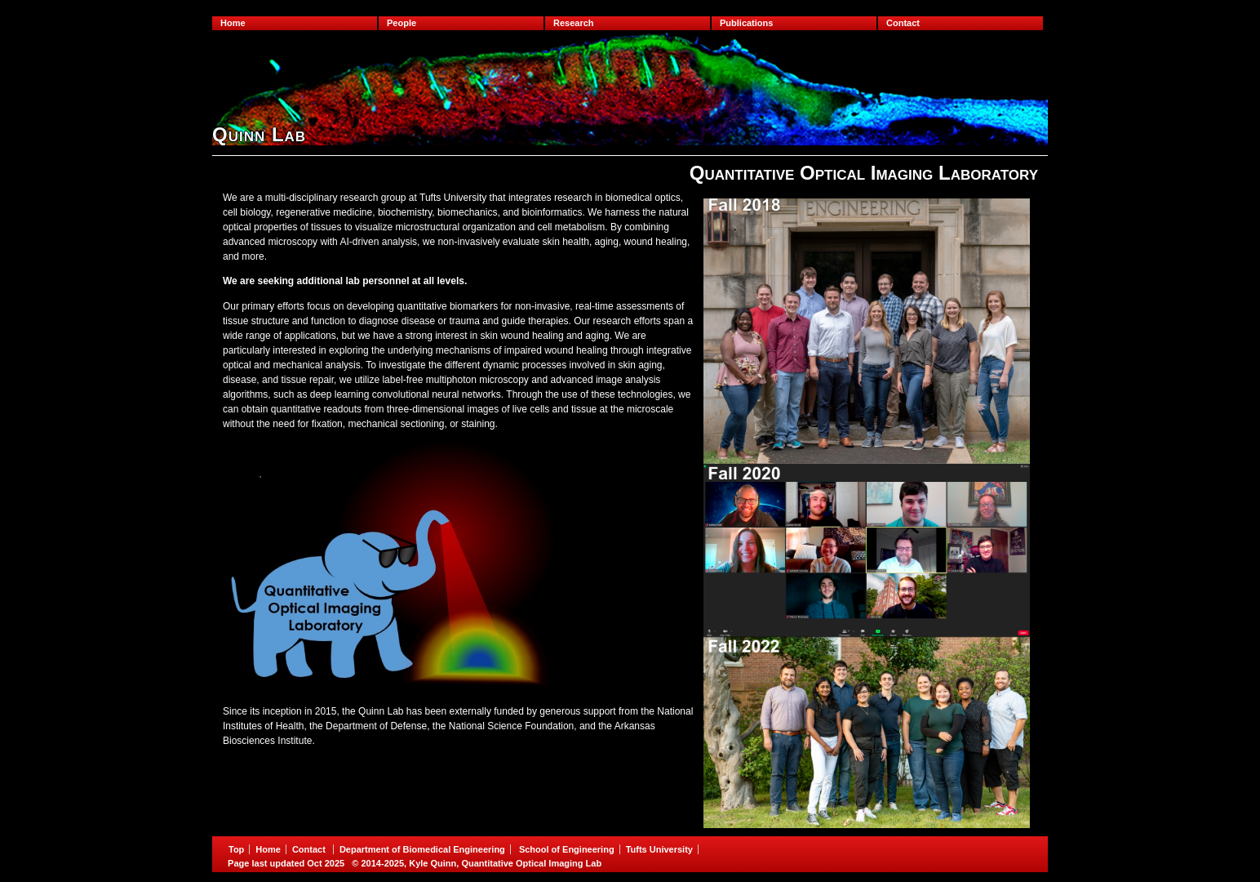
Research (573, 23)
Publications (746, 23)
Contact (903, 23)
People (401, 23)
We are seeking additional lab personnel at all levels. (345, 281)
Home (233, 23)
